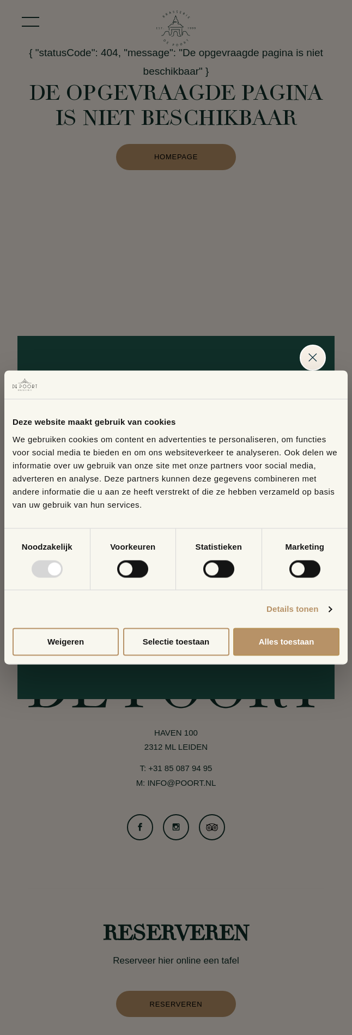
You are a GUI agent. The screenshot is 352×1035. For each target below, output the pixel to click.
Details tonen (292, 608)
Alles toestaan (286, 642)
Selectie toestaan (176, 642)
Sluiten (313, 358)
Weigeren (65, 642)
